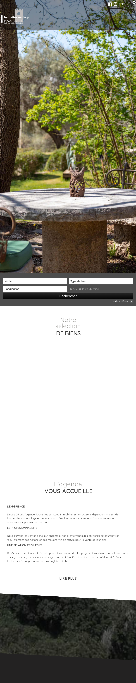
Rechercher (68, 296)
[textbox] (100, 281)
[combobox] (35, 281)
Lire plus (68, 578)
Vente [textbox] (8, 281)
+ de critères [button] (123, 301)
